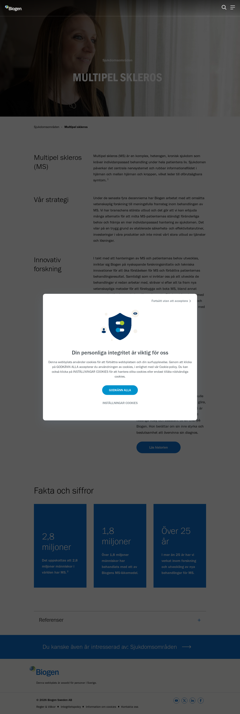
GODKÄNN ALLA (120, 390)
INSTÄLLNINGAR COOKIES (120, 403)
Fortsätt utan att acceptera (172, 301)
